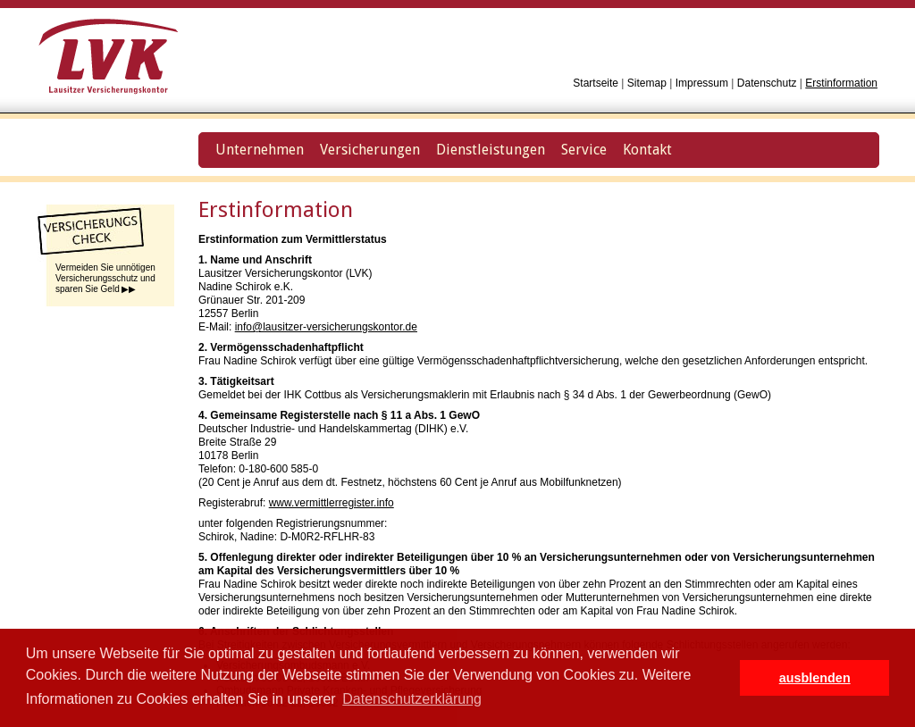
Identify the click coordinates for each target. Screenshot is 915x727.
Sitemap (647, 83)
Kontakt (647, 149)
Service (584, 149)
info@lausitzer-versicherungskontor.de (326, 327)
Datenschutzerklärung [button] (412, 698)
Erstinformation (841, 83)
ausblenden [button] (815, 678)
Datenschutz (767, 83)
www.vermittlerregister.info (331, 503)
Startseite (595, 83)
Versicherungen (370, 149)
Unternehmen (259, 149)
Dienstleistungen (490, 149)
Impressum (702, 83)
